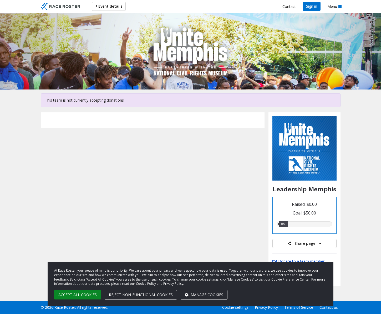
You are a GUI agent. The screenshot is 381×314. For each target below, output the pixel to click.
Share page (304, 243)
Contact (289, 6)
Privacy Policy (266, 307)
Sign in (311, 6)
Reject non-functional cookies (141, 294)
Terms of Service (298, 307)
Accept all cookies (77, 294)
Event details (108, 6)
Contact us (328, 307)
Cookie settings (235, 307)
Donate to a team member (298, 261)
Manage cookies (204, 294)
